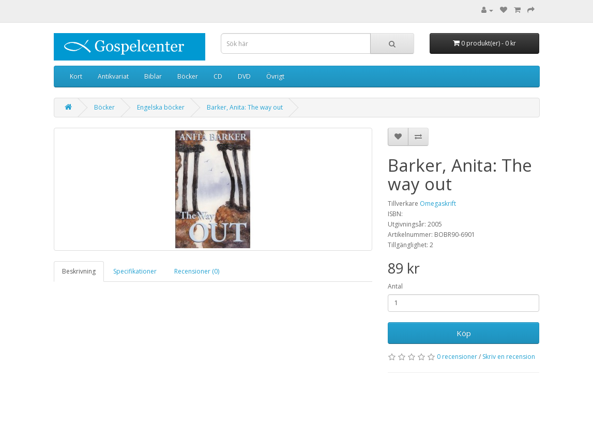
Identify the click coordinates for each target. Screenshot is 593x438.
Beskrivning (79, 271)
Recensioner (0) (196, 271)
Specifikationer (135, 271)
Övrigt (275, 76)
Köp (464, 333)
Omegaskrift (438, 203)
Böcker (187, 76)
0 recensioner (457, 356)
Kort (76, 76)
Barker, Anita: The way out (245, 107)
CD (218, 76)
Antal (395, 286)
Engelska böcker (161, 107)
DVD (244, 76)
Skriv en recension (508, 356)
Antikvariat (113, 76)
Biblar (153, 76)
